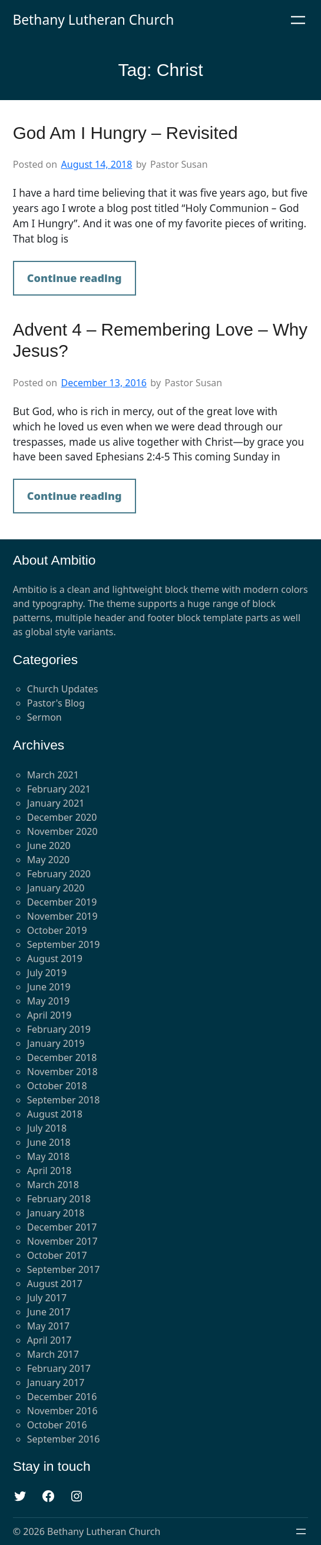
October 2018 (57, 1085)
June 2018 (49, 1142)
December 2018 (62, 1057)
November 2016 (62, 1410)
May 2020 (48, 859)
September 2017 (63, 1269)
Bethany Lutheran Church (93, 20)
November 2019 (62, 916)
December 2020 (62, 817)
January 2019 (56, 1043)
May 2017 (48, 1325)
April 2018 (49, 1170)
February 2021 (59, 789)
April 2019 (49, 1015)
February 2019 (59, 1029)
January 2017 (56, 1382)
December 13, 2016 (104, 382)
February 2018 (59, 1198)
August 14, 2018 (97, 164)
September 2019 (63, 944)
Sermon (44, 717)
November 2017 (62, 1241)
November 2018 (62, 1071)
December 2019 (62, 902)
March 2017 (53, 1354)
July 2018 (47, 1128)
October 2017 (57, 1255)
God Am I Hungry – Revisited (125, 132)
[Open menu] (298, 20)
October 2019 (57, 930)
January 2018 (56, 1212)
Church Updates (62, 688)
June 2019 (49, 986)
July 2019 (47, 972)
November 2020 (62, 831)
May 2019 (48, 1000)
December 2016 (62, 1396)
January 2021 (56, 803)
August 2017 (54, 1283)
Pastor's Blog (56, 703)
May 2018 (48, 1156)
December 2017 (62, 1227)
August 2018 (54, 1114)
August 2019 (54, 958)
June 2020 (49, 845)
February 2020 (59, 873)
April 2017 (49, 1340)
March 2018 (53, 1184)
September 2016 (63, 1439)
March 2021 (53, 774)
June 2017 (49, 1311)
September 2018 (63, 1099)
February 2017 (59, 1368)
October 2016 (57, 1424)
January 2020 (56, 887)
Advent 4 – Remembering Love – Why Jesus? (160, 340)
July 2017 (47, 1297)
